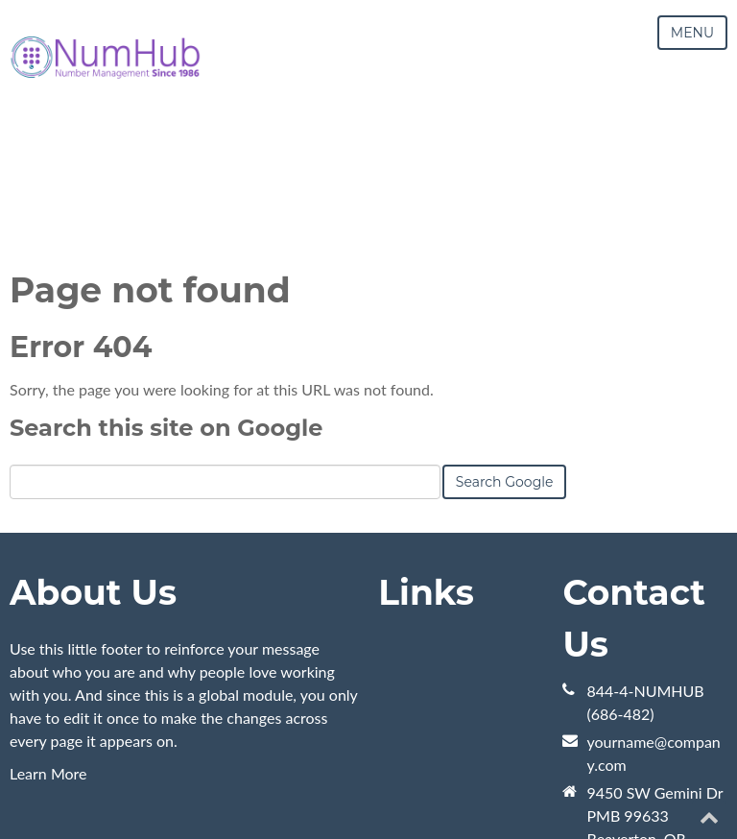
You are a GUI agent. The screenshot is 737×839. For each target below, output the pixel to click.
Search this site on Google (166, 428)
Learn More (48, 773)
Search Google (505, 482)
